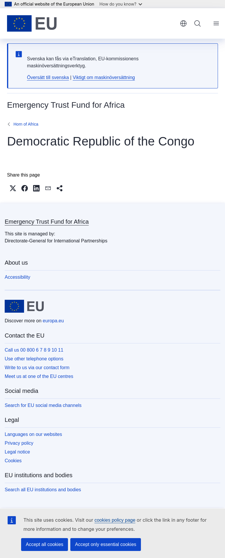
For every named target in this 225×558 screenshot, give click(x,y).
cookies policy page (114, 520)
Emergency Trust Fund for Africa (47, 221)
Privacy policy (19, 443)
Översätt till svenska (48, 77)
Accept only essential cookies (105, 544)
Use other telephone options (34, 358)
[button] (13, 188)
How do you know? (121, 3)
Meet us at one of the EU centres (39, 376)
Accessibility (17, 277)
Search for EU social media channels (43, 405)
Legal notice (17, 451)
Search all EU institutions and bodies (43, 489)
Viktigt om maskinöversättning (104, 77)
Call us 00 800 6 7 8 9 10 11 (34, 350)
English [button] (183, 23)
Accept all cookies (44, 544)
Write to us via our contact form (37, 367)
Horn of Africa (25, 124)
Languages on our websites (33, 434)
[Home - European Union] (32, 23)
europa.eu (53, 320)
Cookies (13, 460)
